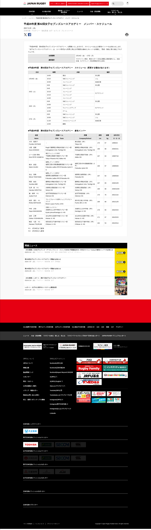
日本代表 (27, 31)
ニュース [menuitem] (80, 11)
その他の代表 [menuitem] (46, 11)
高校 (107, 328)
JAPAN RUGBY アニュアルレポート (114, 336)
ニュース (31, 18)
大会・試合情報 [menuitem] (95, 11)
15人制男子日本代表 (29, 328)
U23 (98, 328)
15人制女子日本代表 (78, 328)
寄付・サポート (28, 382)
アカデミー (119, 328)
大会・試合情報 (36, 336)
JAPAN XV (90, 328)
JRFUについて (28, 364)
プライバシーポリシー (54, 525)
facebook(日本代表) (56, 368)
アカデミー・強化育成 (39, 31)
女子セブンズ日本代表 (62, 328)
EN (127, 4)
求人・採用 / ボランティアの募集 (34, 400)
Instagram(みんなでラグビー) (59, 410)
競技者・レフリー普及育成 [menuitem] (64, 11)
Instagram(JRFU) (56, 400)
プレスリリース (67, 31)
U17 (112, 328)
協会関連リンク (28, 373)
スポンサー (26, 377)
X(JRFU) (53, 377)
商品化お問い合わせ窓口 (31, 396)
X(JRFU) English (55, 382)
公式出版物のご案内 (29, 387)
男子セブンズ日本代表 (46, 328)
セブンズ (57, 31)
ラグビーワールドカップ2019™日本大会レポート (83, 336)
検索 (113, 4)
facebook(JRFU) (55, 364)
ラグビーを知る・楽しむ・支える (54, 336)
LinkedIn (53, 414)
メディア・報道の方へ (30, 391)
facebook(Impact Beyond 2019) (60, 373)
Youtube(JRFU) (55, 391)
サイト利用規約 (28, 525)
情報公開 (26, 368)
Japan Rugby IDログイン (98, 3)
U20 (102, 328)
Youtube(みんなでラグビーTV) (60, 396)
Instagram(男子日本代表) (58, 405)
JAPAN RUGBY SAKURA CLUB (77, 3)
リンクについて (40, 525)
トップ (24, 18)
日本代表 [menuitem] (32, 11)
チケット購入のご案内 (57, 3)
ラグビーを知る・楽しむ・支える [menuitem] (115, 11)
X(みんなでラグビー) (57, 387)
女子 (51, 31)
